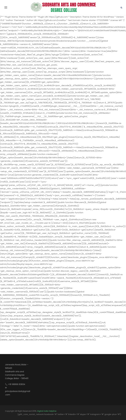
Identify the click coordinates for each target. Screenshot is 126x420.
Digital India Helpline (46, 411)
